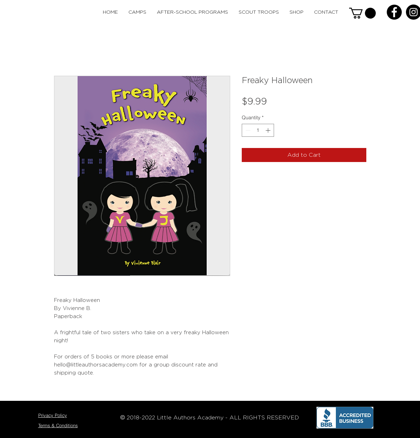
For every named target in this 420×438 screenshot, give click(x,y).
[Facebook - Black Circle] (394, 12)
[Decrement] (247, 130)
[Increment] (268, 130)
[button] (362, 13)
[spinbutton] (258, 130)
